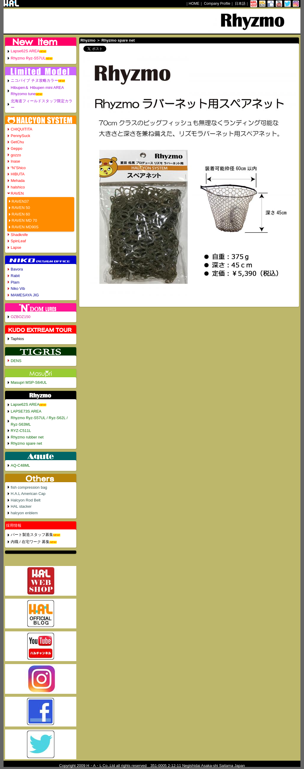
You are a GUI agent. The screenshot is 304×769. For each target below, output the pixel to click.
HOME (194, 3)
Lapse (16, 247)
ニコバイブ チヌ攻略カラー (34, 80)
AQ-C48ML (20, 465)
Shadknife (19, 234)
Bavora (17, 269)
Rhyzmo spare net (26, 443)
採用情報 (13, 525)
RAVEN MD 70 (24, 220)
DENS (16, 360)
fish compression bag (29, 487)
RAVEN (17, 193)
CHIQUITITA (21, 129)
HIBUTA (18, 174)
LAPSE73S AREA (26, 411)
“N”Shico (18, 168)
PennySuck (20, 135)
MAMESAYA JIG (25, 295)
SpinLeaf (18, 241)
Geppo (16, 148)
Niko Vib (18, 288)
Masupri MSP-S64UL (29, 382)
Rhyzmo (88, 40)
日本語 (240, 3)
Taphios (17, 338)
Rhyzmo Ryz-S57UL (28, 58)
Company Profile (217, 3)
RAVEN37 (20, 201)
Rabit (15, 275)
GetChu (17, 142)
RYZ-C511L (21, 430)
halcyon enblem (24, 513)
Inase (15, 161)
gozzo (16, 155)
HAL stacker (21, 506)
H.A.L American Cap (28, 493)
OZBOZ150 (20, 316)
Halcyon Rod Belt (25, 500)
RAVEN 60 (21, 214)
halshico (18, 187)
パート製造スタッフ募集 (32, 534)
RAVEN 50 (21, 207)
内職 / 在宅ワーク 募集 (30, 542)
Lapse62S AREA (25, 51)
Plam (15, 282)
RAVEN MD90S (25, 227)
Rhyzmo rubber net (27, 437)
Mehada (18, 180)
